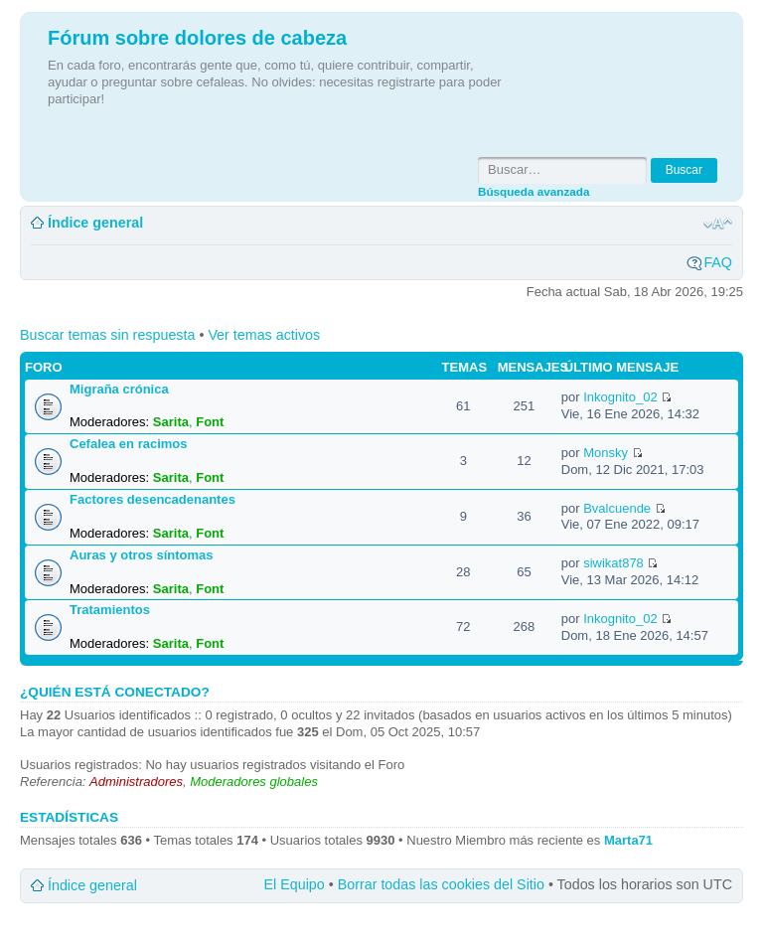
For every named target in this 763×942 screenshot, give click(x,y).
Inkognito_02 (620, 397)
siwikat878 (613, 562)
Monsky (605, 452)
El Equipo (294, 884)
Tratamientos (110, 609)
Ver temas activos (264, 335)
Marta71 (628, 840)
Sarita (171, 421)
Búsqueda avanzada (533, 191)
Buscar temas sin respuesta (107, 335)
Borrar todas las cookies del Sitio (441, 884)
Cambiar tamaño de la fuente (717, 224)
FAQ (717, 262)
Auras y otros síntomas (142, 555)
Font (210, 421)
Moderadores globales (254, 781)
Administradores (136, 781)
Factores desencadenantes (152, 499)
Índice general (95, 223)
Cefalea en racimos (129, 443)
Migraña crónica (119, 389)
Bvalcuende (617, 508)
